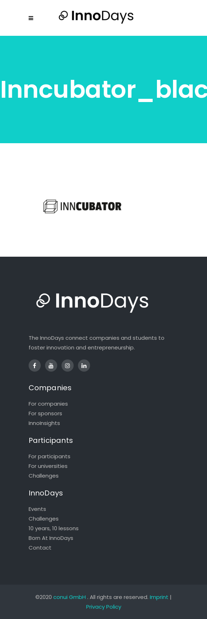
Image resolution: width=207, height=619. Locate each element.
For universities (48, 466)
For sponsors (45, 413)
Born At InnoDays (51, 538)
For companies (48, 403)
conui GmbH (69, 597)
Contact (40, 547)
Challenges (44, 475)
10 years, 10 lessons (54, 528)
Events (37, 509)
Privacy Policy (103, 606)
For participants (49, 456)
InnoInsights (44, 423)
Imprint (159, 597)
